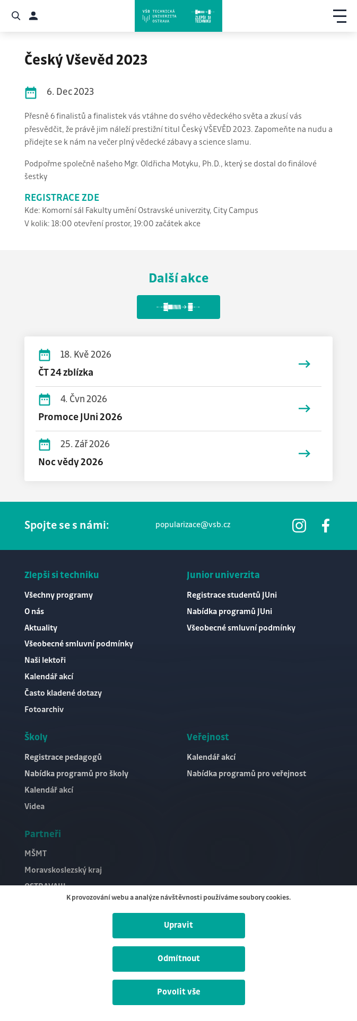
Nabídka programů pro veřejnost (246, 773)
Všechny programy (58, 595)
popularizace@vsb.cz (192, 525)
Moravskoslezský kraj (63, 870)
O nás (34, 611)
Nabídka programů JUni (229, 611)
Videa (34, 806)
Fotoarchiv (44, 709)
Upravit (178, 925)
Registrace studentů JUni (232, 595)
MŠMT (35, 853)
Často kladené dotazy (63, 693)
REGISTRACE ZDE (61, 198)
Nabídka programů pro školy (76, 773)
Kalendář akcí (48, 676)
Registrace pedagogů (63, 757)
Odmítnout (179, 958)
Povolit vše (179, 992)
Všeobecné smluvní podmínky (78, 644)
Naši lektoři (45, 660)
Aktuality (40, 628)
